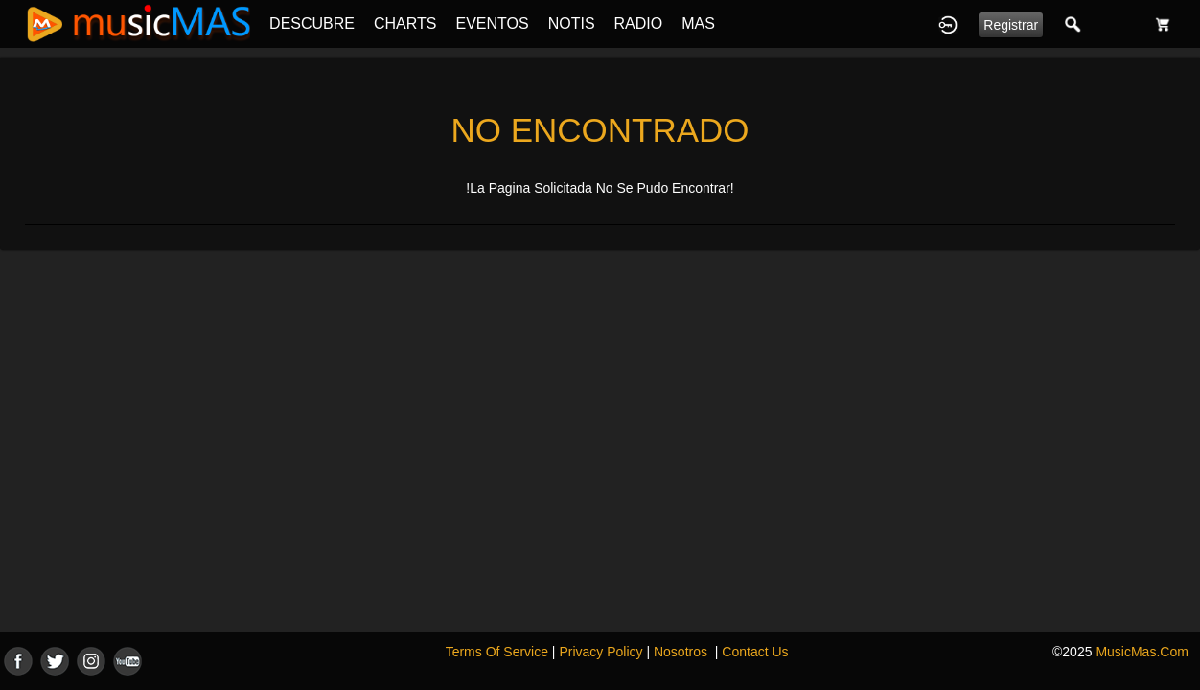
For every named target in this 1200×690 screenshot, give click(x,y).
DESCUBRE (312, 23)
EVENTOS (492, 23)
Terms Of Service (497, 651)
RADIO (638, 23)
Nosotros (680, 651)
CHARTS (405, 23)
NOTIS (571, 23)
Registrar (1010, 25)
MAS (698, 23)
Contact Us (755, 651)
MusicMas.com (1142, 651)
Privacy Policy (600, 651)
